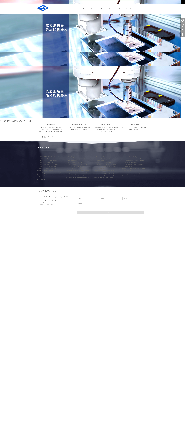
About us (94, 9)
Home (84, 9)
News (103, 9)
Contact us (141, 9)
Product (111, 9)
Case (120, 9)
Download (129, 9)
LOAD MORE (41, 283)
